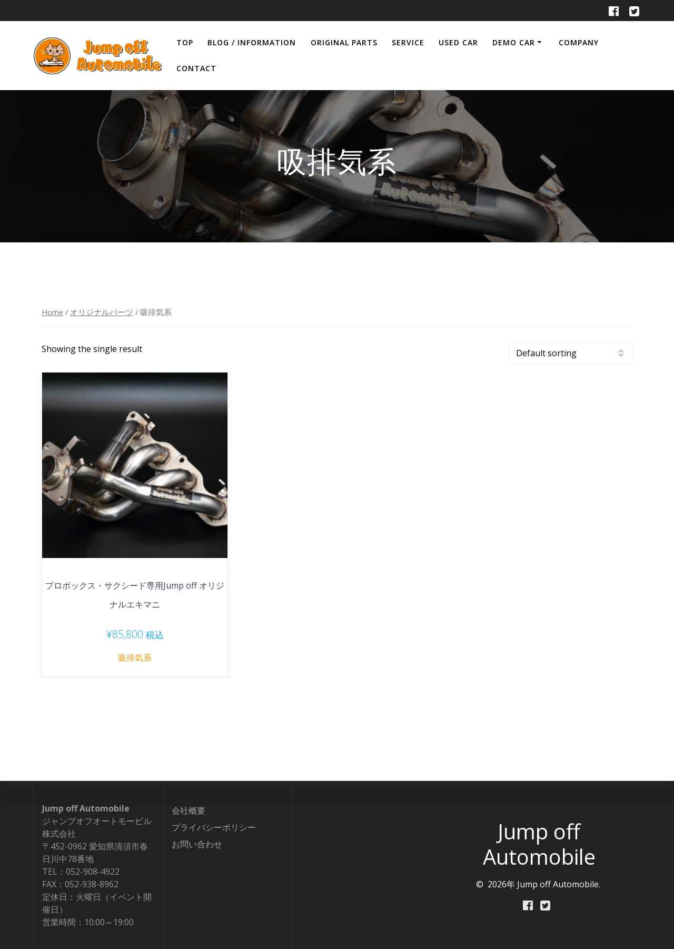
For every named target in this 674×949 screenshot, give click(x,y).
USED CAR (458, 42)
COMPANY (579, 42)
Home (52, 312)
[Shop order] (570, 353)
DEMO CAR (513, 42)
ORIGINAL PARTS (344, 42)
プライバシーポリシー (214, 827)
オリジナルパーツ (101, 312)
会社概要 (188, 810)
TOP (184, 42)
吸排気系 (135, 657)
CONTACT (196, 68)
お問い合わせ (197, 844)
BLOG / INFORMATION (251, 42)
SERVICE (408, 42)
